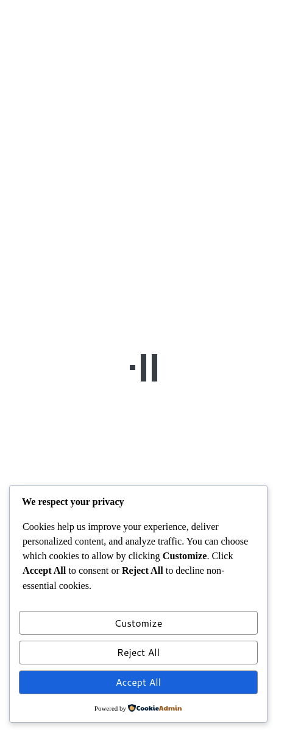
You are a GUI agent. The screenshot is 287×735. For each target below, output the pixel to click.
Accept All (138, 682)
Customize (139, 623)
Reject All (138, 652)
